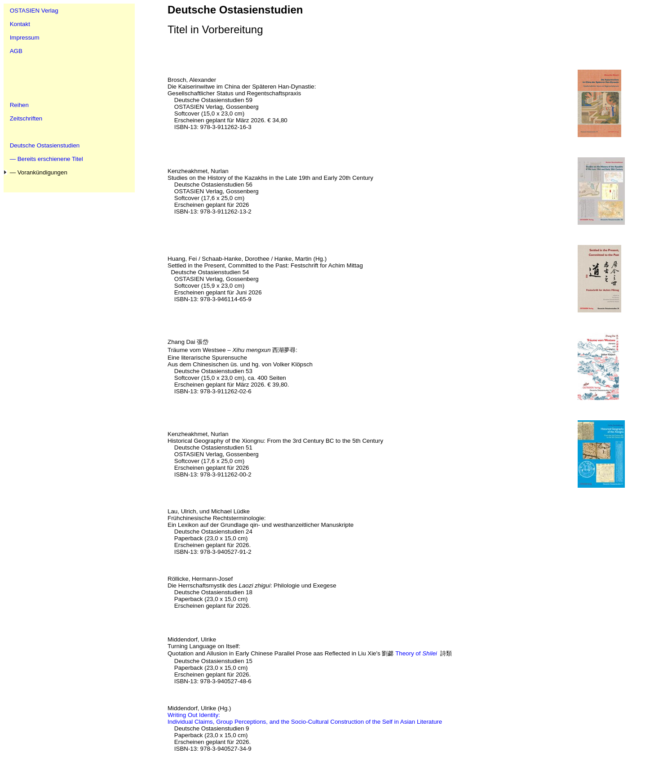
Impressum (25, 37)
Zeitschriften (26, 118)
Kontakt (20, 24)
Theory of (416, 653)
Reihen (19, 105)
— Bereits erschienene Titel (46, 159)
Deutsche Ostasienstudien (45, 145)
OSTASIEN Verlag (34, 10)
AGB (16, 51)
